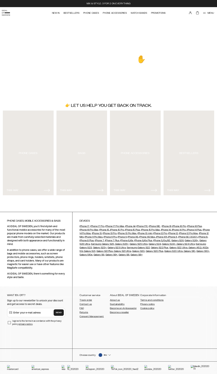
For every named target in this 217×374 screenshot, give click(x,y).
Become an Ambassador (123, 306)
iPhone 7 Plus (112, 239)
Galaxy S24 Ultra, (185, 242)
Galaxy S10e (86, 253)
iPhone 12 (173, 232)
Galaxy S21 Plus (104, 249)
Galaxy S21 (89, 249)
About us (115, 298)
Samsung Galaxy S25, (103, 242)
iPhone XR (161, 235)
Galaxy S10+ (202, 249)
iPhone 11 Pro (110, 235)
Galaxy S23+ (100, 246)
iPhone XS (133, 235)
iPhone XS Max (147, 235)
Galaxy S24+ (168, 242)
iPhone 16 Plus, (194, 224)
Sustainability (117, 302)
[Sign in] (187, 12)
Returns (84, 311)
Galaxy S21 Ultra (122, 249)
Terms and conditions (152, 298)
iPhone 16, (167, 224)
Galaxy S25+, (122, 242)
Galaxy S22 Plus (159, 246)
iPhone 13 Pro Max (127, 232)
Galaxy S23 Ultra (117, 246)
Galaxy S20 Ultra (173, 249)
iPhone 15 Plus (132, 228)
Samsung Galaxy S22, (138, 246)
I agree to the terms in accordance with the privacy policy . (36, 321)
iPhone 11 (122, 235)
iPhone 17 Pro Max (114, 224)
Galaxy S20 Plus (154, 249)
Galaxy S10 (189, 249)
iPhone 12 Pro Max (188, 232)
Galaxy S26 (177, 239)
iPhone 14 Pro (178, 228)
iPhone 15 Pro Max (150, 228)
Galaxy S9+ (111, 253)
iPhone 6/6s (126, 239)
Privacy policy (147, 302)
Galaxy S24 (155, 242)
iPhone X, (172, 235)
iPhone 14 (166, 228)
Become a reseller (119, 311)
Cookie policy (147, 306)
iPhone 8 (202, 235)
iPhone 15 (104, 228)
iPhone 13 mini (145, 232)
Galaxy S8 (124, 253)
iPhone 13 (97, 232)
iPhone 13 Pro (109, 232)
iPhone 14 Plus (194, 228)
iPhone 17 (84, 224)
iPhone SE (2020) (187, 235)
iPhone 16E (154, 224)
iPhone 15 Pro (117, 228)
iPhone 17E (142, 224)
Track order (86, 298)
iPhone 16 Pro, (179, 224)
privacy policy (25, 322)
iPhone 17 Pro (97, 224)
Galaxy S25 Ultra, (139, 242)
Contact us (86, 302)
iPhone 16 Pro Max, (89, 228)
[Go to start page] (8, 12)
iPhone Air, (130, 224)
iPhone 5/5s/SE (161, 239)
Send (59, 311)
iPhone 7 (99, 239)
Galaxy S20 (138, 249)
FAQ (82, 306)
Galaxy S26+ (191, 239)
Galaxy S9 (99, 253)
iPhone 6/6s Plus (143, 239)
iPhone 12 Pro (160, 232)
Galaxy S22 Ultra (178, 246)
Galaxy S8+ (137, 253)
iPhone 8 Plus (87, 239)
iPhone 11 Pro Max (94, 235)
